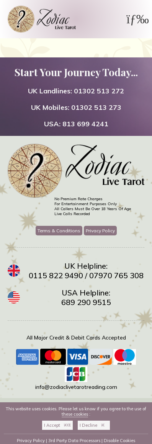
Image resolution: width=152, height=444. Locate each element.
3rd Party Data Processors (74, 440)
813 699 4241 (85, 123)
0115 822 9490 (56, 275)
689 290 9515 (86, 302)
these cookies (75, 414)
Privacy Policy (100, 230)
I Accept (57, 425)
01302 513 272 (99, 91)
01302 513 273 (96, 107)
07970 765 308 (116, 275)
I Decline (94, 425)
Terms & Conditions (59, 230)
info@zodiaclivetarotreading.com (76, 387)
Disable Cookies (119, 440)
